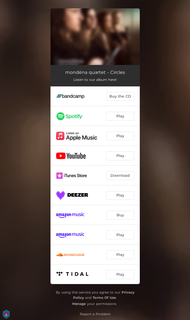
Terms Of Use (104, 297)
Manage (79, 304)
